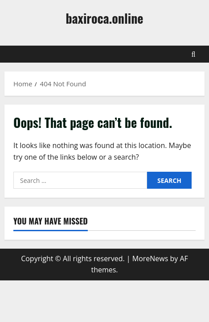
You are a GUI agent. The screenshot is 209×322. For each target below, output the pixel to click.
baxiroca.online (104, 18)
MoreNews (150, 258)
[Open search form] (194, 54)
